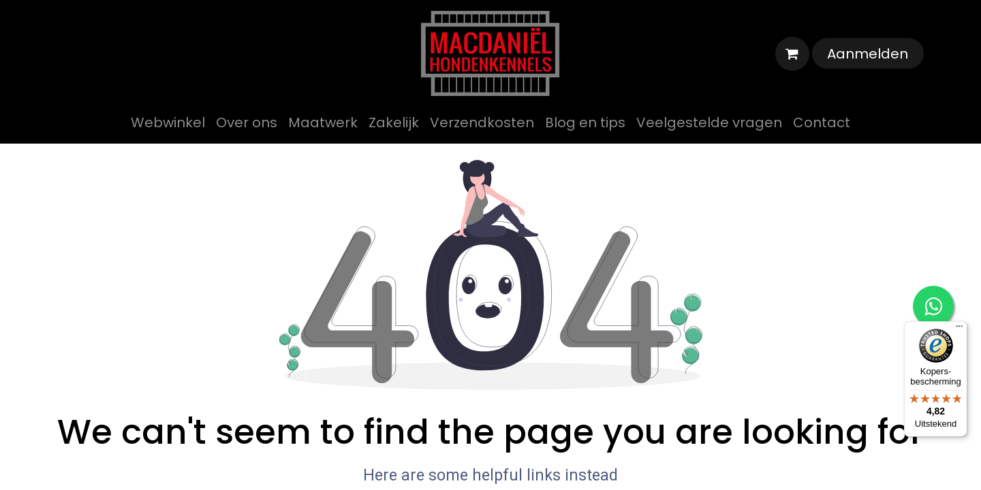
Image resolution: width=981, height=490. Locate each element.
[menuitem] (168, 122)
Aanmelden (867, 53)
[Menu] (959, 329)
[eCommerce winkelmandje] (792, 54)
